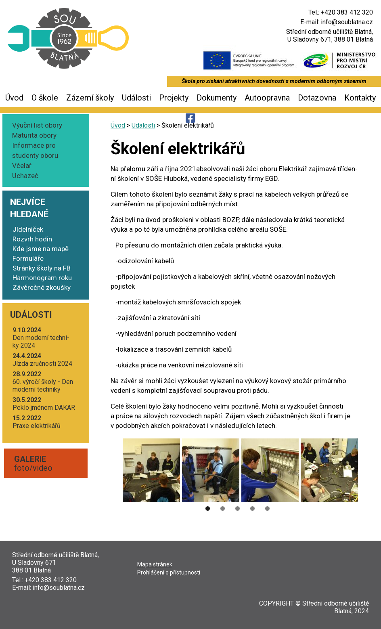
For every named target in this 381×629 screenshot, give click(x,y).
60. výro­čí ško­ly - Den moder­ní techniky (43, 381)
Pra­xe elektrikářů (37, 422)
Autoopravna (267, 98)
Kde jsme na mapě (41, 249)
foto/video (33, 463)
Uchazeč (25, 176)
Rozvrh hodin (32, 239)
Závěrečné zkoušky (42, 287)
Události (136, 98)
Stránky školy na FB (42, 268)
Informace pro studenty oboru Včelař (35, 155)
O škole (44, 98)
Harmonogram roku (42, 278)
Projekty (173, 98)
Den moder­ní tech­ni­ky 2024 (41, 337)
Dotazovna (317, 98)
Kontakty (360, 98)
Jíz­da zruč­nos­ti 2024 (42, 359)
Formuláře (28, 258)
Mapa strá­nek (154, 564)
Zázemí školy (90, 98)
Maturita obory (34, 135)
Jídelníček (28, 229)
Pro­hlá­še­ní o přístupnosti (168, 572)
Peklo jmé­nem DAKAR (44, 403)
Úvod (14, 98)
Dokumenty (217, 98)
